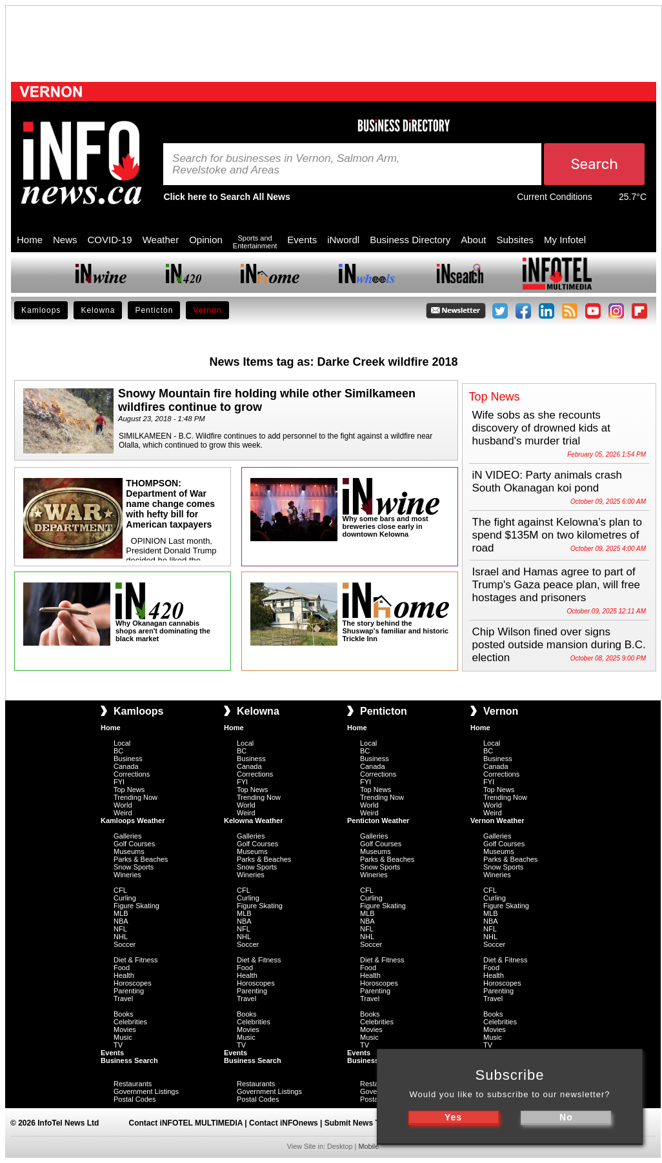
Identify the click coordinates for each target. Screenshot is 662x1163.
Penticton (154, 310)
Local (122, 743)
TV (118, 1045)
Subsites (515, 239)
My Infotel (565, 239)
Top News (129, 789)
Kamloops (41, 310)
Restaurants (133, 1084)
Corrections (132, 774)
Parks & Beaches (141, 859)
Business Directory (410, 239)
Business (128, 758)
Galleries (127, 836)
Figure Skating (136, 906)
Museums (129, 851)
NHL (121, 936)
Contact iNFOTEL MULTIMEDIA (186, 1123)
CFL (120, 890)
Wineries (127, 875)
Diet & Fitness (135, 960)
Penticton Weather (378, 820)
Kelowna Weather (253, 820)
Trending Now (135, 797)
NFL (120, 929)
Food (122, 967)
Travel (123, 998)
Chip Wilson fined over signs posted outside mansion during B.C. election (559, 645)
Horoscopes (133, 983)
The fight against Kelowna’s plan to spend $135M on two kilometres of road (557, 535)
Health (124, 975)
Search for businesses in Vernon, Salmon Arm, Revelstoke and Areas (286, 164)
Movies (125, 1029)
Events (302, 239)
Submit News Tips (358, 1123)
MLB (121, 913)
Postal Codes (134, 1099)
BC (118, 751)
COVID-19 (110, 239)
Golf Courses (134, 844)
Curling (125, 898)
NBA (121, 921)
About (473, 239)
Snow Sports (134, 867)
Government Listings (146, 1091)
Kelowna (98, 310)
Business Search (129, 1060)
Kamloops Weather (133, 820)
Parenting (129, 991)
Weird (123, 813)
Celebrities (130, 1022)
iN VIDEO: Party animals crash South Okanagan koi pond (547, 481)
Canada (126, 766)
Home (30, 239)
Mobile (368, 1146)
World (123, 805)
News (65, 239)
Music (123, 1037)
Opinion (206, 239)
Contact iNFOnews (283, 1123)
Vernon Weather (497, 820)
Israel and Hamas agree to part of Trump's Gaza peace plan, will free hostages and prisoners (556, 585)
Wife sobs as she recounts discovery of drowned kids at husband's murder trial (541, 428)
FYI (119, 782)
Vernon (207, 310)
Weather (161, 239)
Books (124, 1014)
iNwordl (343, 239)
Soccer (124, 944)
